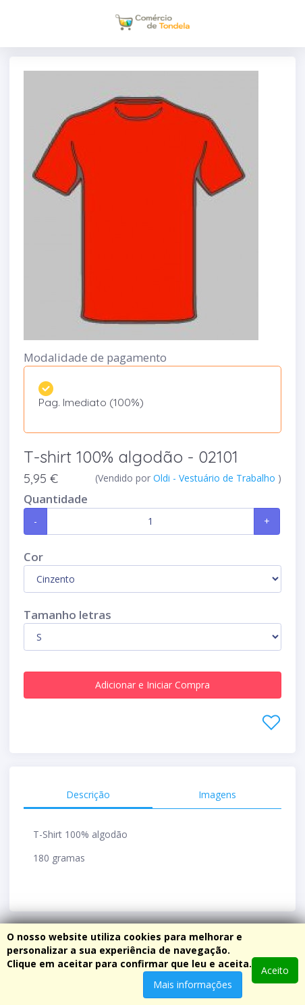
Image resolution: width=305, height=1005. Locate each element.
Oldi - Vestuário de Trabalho (215, 478)
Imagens (217, 794)
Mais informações (192, 984)
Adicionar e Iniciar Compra (152, 684)
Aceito (275, 970)
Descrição (88, 794)
